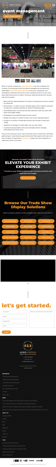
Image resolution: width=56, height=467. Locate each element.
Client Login (5, 394)
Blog (3, 425)
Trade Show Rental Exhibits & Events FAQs (13, 446)
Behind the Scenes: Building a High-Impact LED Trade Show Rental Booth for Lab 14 (24, 409)
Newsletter (5, 428)
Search (4, 431)
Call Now (47, 5)
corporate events (27, 86)
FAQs (4, 440)
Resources (5, 373)
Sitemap (4, 437)
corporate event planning (19, 90)
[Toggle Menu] (53, 5)
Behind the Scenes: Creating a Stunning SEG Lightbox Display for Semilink (22, 406)
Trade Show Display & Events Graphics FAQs (14, 449)
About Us (5, 413)
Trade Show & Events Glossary (10, 379)
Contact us (26, 138)
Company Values (6, 415)
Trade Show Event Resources (10, 376)
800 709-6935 (29, 357)
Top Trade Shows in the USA (10, 388)
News (4, 397)
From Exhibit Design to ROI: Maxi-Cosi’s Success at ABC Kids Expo (19, 400)
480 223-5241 (28, 368)
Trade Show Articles (7, 385)
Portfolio (4, 391)
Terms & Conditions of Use (40, 464)
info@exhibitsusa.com (28, 361)
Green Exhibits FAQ (7, 455)
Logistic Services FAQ (8, 452)
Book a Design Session (12, 16)
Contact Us (5, 434)
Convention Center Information (10, 382)
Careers (4, 418)
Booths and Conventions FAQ (10, 443)
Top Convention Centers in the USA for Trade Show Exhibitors (19, 403)
